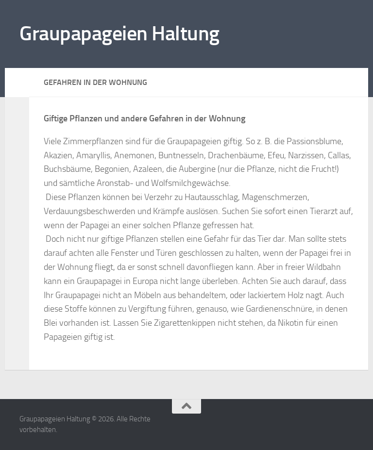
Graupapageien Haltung (119, 33)
